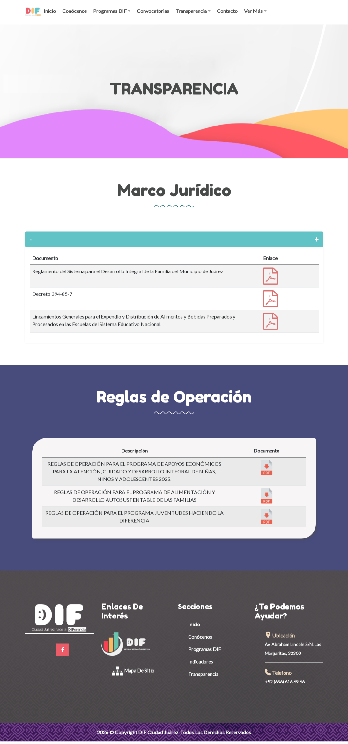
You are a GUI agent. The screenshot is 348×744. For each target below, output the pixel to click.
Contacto (227, 7)
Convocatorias (153, 7)
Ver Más (253, 7)
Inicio (50, 7)
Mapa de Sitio (133, 666)
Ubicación (280, 631)
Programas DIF (110, 7)
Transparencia (191, 7)
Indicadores (200, 657)
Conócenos (74, 7)
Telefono (278, 668)
